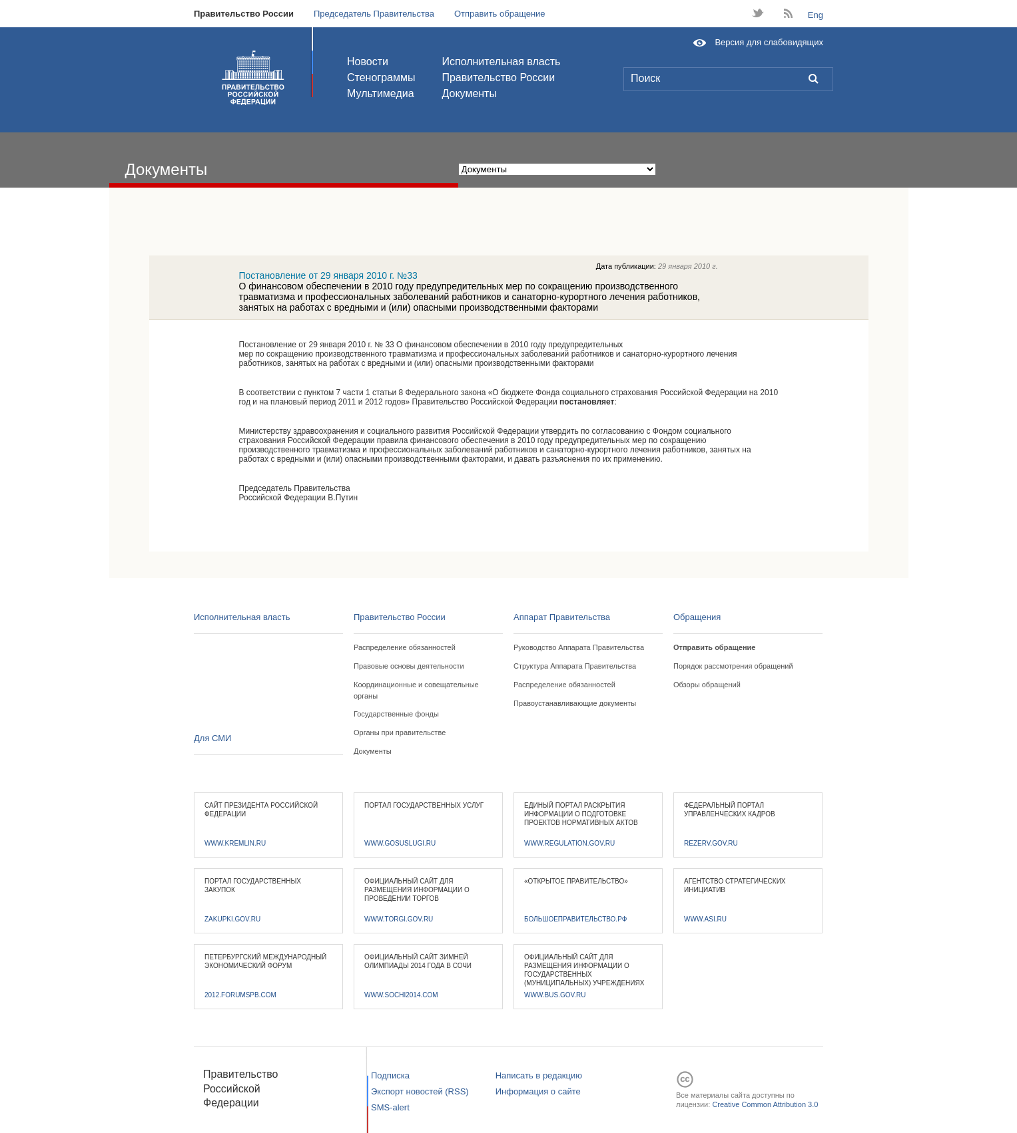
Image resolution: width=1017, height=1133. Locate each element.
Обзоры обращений (707, 685)
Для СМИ (212, 738)
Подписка (390, 1075)
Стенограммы (381, 77)
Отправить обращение (499, 14)
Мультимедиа (380, 93)
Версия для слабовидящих (769, 42)
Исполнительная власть (501, 61)
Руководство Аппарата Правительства (578, 647)
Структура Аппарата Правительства (574, 666)
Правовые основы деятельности (409, 666)
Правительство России (244, 14)
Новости (367, 61)
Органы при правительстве (400, 732)
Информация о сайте (538, 1091)
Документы (469, 93)
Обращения (697, 617)
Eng (815, 15)
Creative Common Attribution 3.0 (765, 1104)
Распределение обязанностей (405, 647)
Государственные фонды (396, 714)
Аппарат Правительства (561, 617)
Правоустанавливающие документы (574, 703)
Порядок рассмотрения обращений (733, 666)
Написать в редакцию (539, 1075)
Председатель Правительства (374, 14)
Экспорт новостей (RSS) (420, 1091)
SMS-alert (390, 1107)
